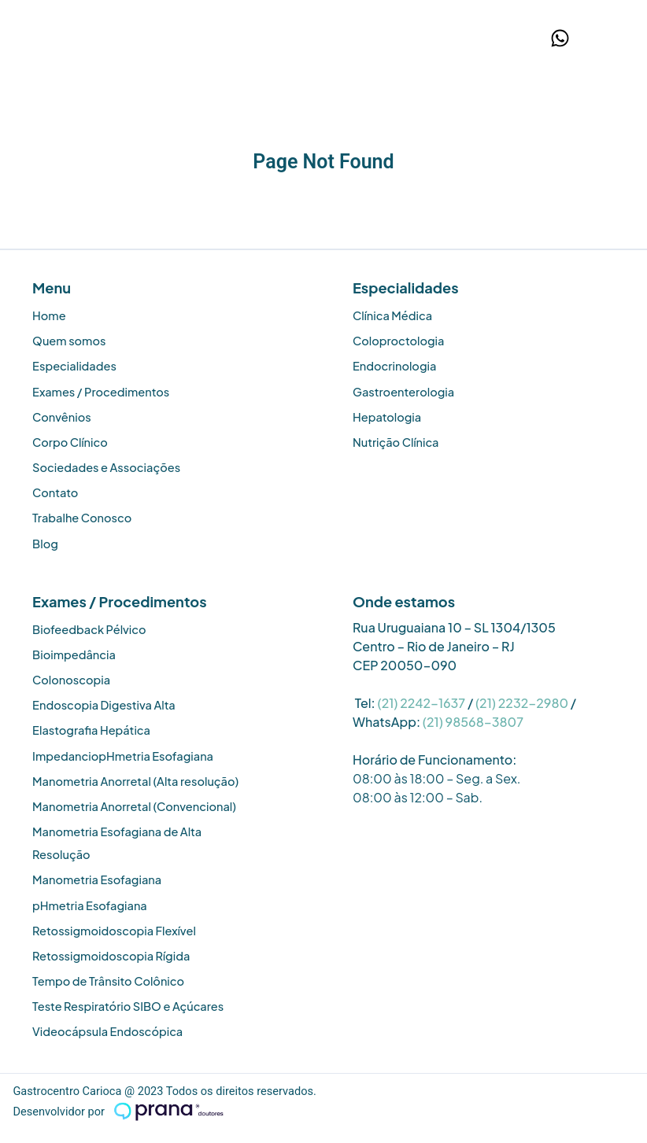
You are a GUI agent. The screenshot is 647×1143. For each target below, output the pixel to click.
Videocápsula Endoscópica (107, 1031)
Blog (45, 543)
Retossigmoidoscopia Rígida (111, 956)
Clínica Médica (392, 315)
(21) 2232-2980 (521, 703)
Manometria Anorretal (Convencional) (134, 806)
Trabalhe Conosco (81, 518)
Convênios (61, 417)
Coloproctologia (398, 341)
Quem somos (68, 341)
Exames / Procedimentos (100, 392)
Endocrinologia (394, 366)
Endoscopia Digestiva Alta (104, 705)
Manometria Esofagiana (96, 879)
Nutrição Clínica (396, 442)
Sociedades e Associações (106, 467)
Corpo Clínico (70, 442)
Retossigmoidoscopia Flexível (114, 931)
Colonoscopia (71, 680)
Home (49, 315)
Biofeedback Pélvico (89, 629)
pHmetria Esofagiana (89, 905)
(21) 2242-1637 (421, 703)
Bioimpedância (74, 654)
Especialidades (74, 366)
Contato (55, 492)
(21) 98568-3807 (473, 721)
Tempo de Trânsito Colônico (108, 981)
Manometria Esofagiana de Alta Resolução (116, 842)
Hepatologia (387, 417)
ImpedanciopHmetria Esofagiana (122, 756)
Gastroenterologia (403, 392)
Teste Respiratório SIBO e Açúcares (128, 1006)
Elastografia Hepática (91, 730)
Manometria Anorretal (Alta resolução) (135, 781)
